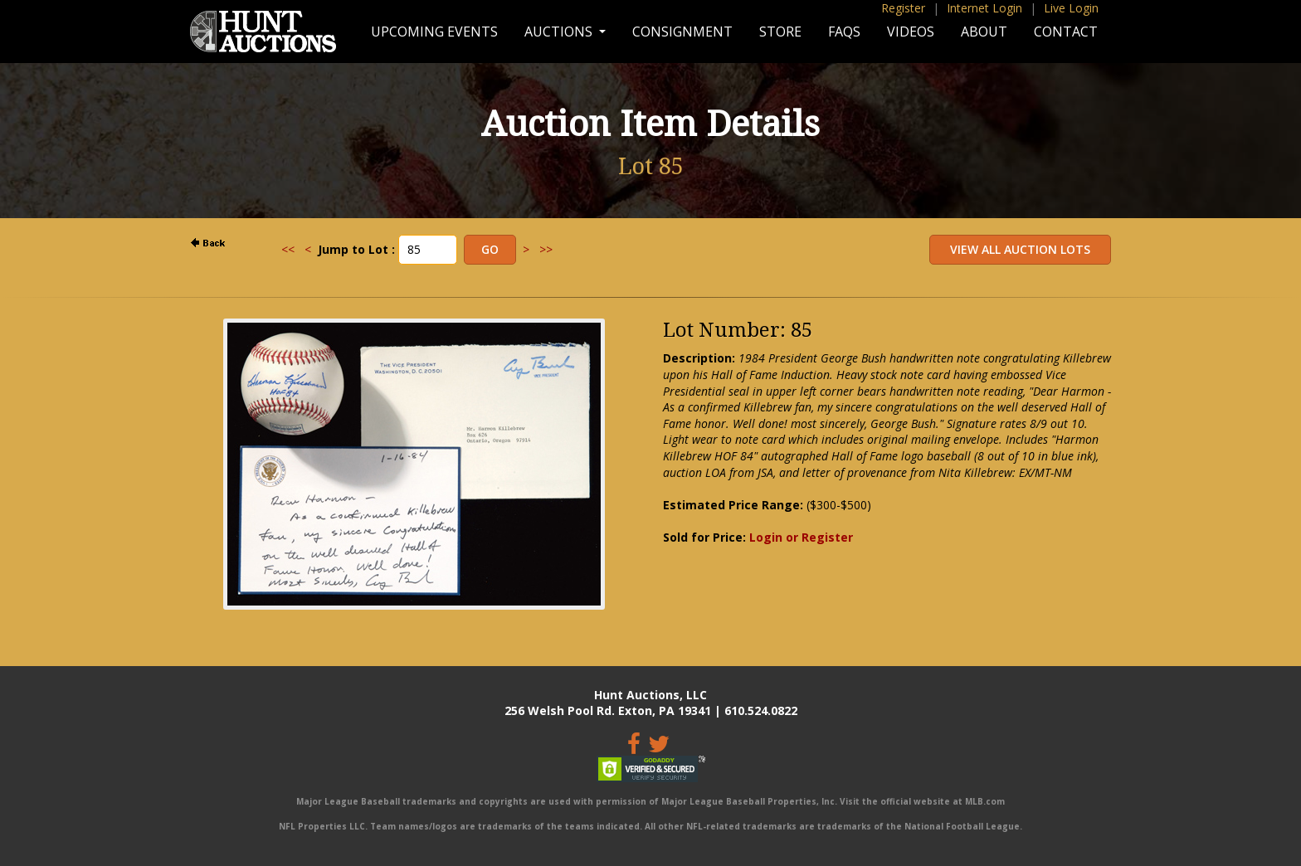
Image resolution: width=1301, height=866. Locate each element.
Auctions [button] (560, 31)
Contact (1066, 31)
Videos (910, 31)
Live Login (1071, 8)
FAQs (844, 31)
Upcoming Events (434, 31)
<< (288, 249)
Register (903, 8)
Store (780, 31)
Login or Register (801, 537)
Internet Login (984, 8)
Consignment (682, 31)
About (984, 31)
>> (546, 249)
